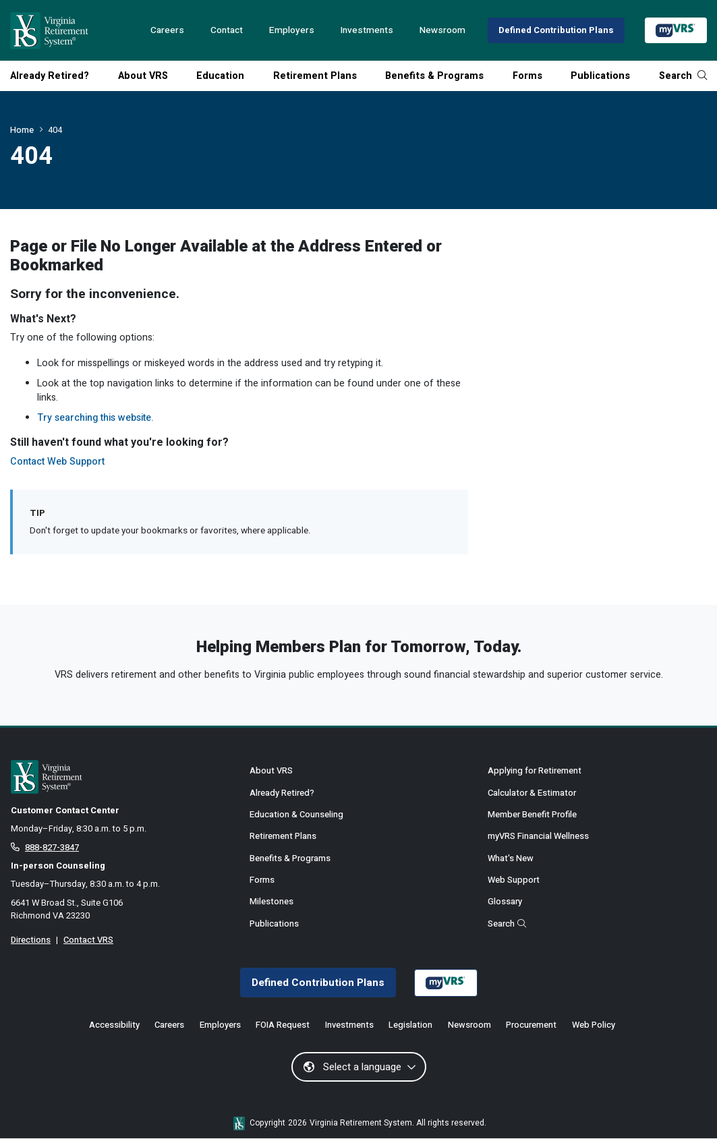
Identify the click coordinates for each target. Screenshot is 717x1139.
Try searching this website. (95, 418)
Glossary (505, 901)
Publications (600, 76)
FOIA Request (283, 1025)
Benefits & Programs (434, 76)
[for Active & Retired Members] (120, 777)
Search (683, 76)
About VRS (143, 76)
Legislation (410, 1025)
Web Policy (593, 1025)
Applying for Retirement (534, 770)
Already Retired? (49, 76)
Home (22, 129)
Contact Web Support (57, 462)
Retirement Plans (315, 76)
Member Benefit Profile (532, 814)
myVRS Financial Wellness (538, 835)
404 (55, 129)
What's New (511, 858)
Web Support (514, 879)
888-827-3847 (52, 847)
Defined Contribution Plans (556, 30)
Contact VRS (88, 939)
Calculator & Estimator (532, 792)
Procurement (531, 1025)
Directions (31, 939)
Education (220, 76)
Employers (291, 30)
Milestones (271, 901)
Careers (167, 30)
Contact (226, 30)
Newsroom (442, 30)
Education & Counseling (296, 814)
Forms (527, 76)
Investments (367, 30)
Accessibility (114, 1025)
